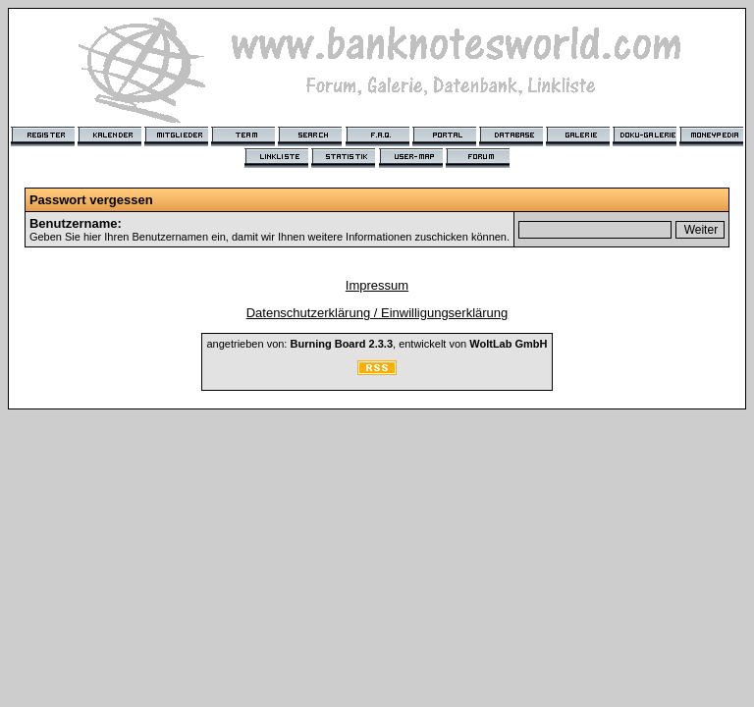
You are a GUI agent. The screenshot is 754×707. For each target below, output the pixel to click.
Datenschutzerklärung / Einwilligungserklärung (377, 312)
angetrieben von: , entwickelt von (376, 344)
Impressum (377, 285)
